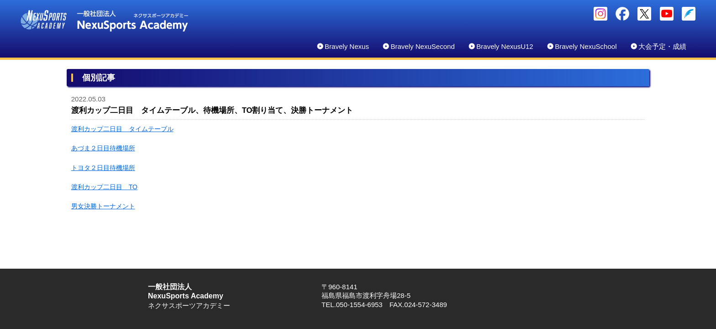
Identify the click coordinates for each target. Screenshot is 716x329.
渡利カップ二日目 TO (104, 187)
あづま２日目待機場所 (103, 148)
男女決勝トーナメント (103, 206)
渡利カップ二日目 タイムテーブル (122, 129)
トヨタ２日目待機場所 (103, 167)
